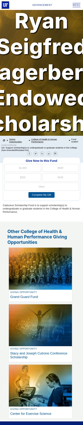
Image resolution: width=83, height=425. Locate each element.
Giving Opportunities (15, 140)
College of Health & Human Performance (44, 140)
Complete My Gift (41, 194)
